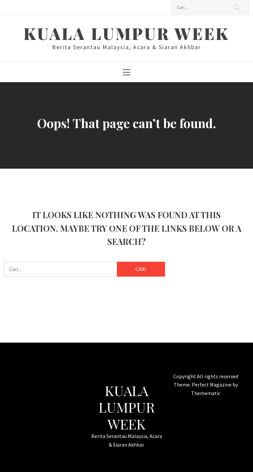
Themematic (205, 393)
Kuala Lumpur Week (126, 33)
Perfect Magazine (212, 384)
